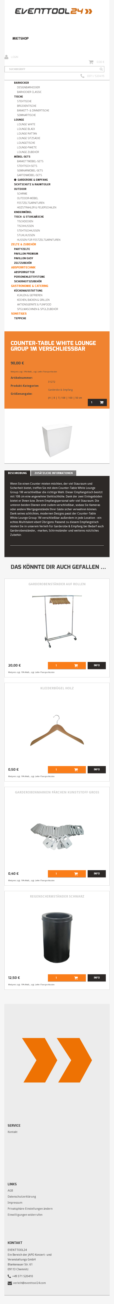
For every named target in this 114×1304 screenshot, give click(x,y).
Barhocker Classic (29, 92)
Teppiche (20, 318)
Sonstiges (19, 314)
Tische (18, 96)
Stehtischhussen (28, 230)
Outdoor (20, 189)
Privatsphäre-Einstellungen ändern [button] (30, 1208)
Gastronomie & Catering (29, 286)
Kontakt (12, 1132)
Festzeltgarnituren (30, 203)
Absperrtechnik (23, 267)
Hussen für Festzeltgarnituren (38, 240)
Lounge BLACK (26, 129)
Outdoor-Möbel (27, 198)
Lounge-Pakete (27, 147)
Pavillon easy (23, 258)
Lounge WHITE (26, 124)
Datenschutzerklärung (22, 1196)
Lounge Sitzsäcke (28, 138)
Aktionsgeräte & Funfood (34, 304)
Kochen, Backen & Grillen (33, 300)
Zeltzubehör (23, 263)
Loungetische (26, 143)
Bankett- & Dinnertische (33, 110)
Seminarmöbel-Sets (30, 170)
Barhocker (21, 83)
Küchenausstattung (28, 290)
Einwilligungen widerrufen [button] (25, 1214)
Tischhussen (25, 226)
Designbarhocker (28, 87)
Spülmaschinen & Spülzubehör (37, 309)
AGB (10, 1190)
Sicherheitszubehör (28, 281)
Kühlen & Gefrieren (29, 295)
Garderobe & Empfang (33, 180)
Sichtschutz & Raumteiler (32, 184)
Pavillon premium (26, 253)
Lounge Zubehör (28, 152)
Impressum (15, 1202)
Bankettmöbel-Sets (30, 161)
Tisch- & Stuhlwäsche (29, 217)
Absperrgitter (24, 272)
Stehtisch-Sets (27, 166)
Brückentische (26, 106)
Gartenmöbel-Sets (29, 175)
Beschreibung (17, 473)
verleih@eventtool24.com (29, 1283)
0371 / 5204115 (92, 76)
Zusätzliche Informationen (54, 473)
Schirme (22, 193)
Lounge (19, 120)
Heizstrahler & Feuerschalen (36, 207)
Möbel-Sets (22, 156)
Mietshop (20, 38)
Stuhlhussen (26, 235)
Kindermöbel (23, 212)
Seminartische (26, 115)
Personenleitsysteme (29, 277)
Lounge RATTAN (27, 133)
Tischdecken (25, 221)
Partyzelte (22, 249)
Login (11, 57)
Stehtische (24, 101)
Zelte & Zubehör (23, 244)
